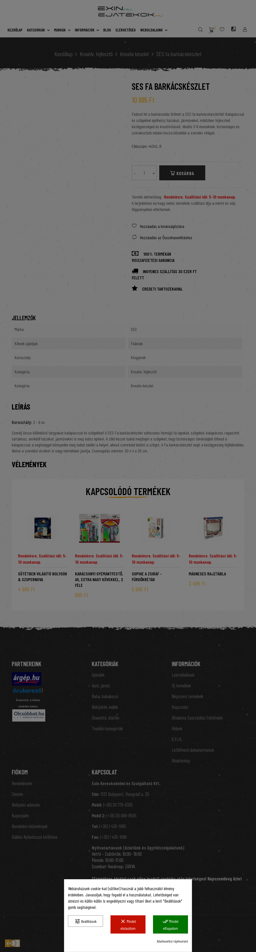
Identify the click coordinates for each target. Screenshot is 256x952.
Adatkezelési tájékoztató (172, 941)
